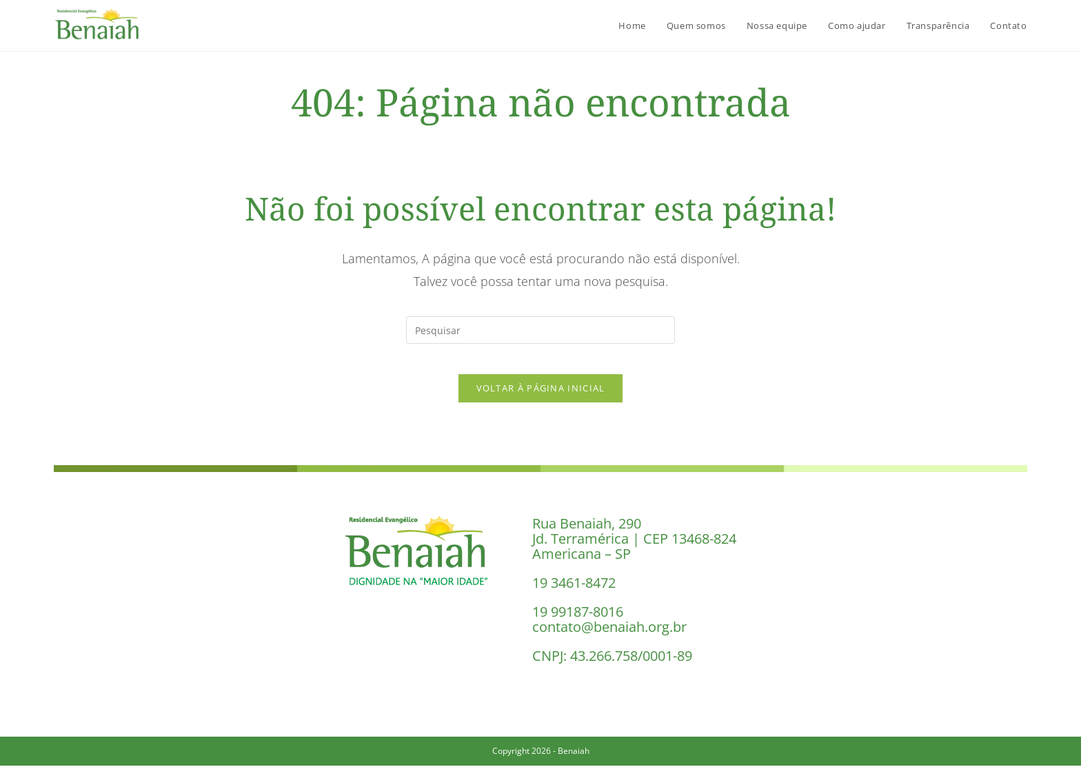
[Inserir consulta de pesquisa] (540, 330)
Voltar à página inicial (540, 399)
